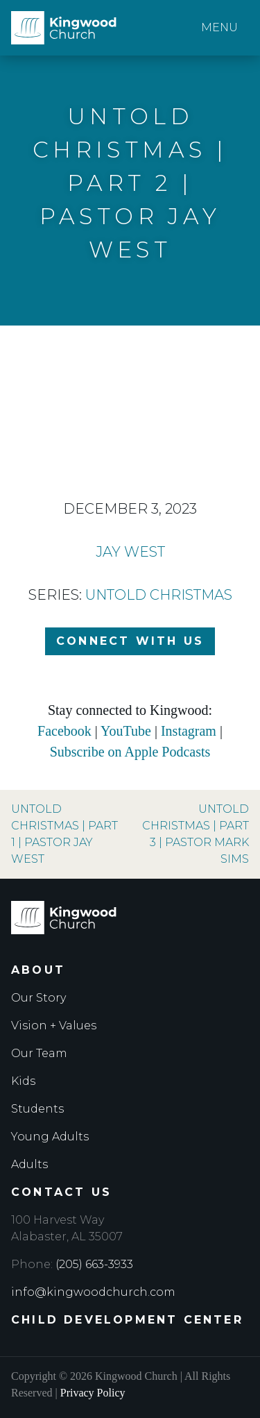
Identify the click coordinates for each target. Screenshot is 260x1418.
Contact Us (61, 1192)
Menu (219, 27)
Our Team (39, 1053)
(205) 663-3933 (94, 1264)
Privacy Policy (92, 1393)
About (38, 970)
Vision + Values (53, 1025)
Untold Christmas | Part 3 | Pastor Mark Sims (195, 834)
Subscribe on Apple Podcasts (130, 751)
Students (37, 1108)
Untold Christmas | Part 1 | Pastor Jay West (64, 834)
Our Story (38, 997)
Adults (29, 1164)
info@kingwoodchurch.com (93, 1292)
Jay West (130, 551)
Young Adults (50, 1136)
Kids (23, 1081)
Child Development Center (127, 1319)
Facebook (64, 730)
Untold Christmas (158, 594)
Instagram (188, 730)
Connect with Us (130, 641)
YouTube (126, 730)
